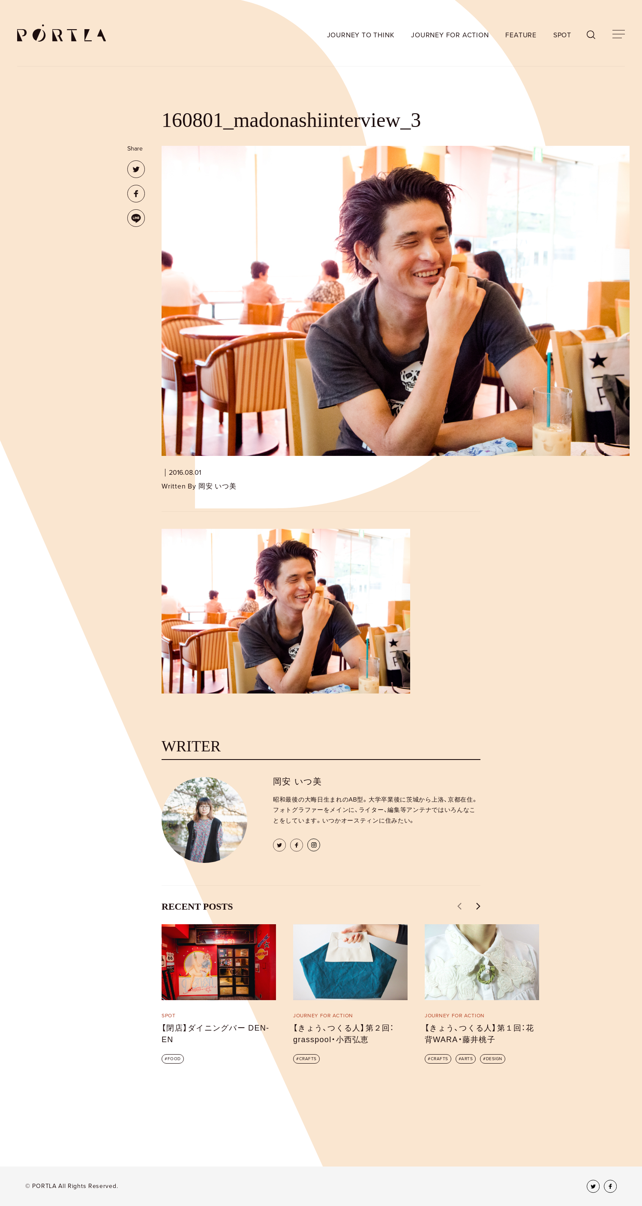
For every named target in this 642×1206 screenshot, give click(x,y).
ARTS (467, 1058)
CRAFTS (308, 1058)
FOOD (174, 1058)
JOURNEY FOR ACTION (450, 35)
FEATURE (521, 35)
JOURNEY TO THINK (361, 35)
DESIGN (494, 1058)
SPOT (562, 35)
